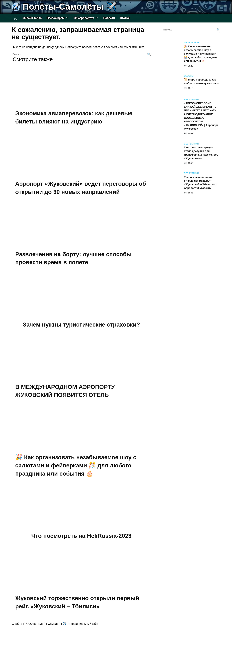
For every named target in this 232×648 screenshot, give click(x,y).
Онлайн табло (32, 18)
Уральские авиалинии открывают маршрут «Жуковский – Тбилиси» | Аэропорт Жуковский (200, 182)
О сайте (17, 623)
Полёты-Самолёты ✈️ (70, 6)
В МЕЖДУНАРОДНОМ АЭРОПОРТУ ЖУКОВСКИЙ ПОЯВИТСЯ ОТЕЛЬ (65, 391)
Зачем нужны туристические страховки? (81, 324)
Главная (15, 18)
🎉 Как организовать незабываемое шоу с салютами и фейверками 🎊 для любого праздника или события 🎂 (75, 465)
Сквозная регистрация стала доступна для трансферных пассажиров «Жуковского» (201, 153)
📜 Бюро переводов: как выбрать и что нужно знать (201, 81)
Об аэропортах (84, 18)
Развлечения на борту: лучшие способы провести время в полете (73, 258)
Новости (109, 18)
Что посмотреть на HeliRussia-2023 (81, 536)
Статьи (125, 18)
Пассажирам (56, 18)
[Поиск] (148, 54)
